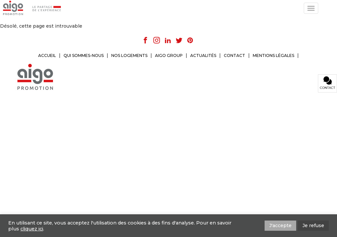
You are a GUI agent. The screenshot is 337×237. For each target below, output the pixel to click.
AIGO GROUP (169, 55)
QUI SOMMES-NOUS (84, 55)
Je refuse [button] (313, 225)
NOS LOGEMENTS (129, 55)
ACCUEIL (47, 55)
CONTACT (234, 55)
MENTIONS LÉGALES (273, 55)
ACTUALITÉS (203, 55)
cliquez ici (31, 229)
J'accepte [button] (280, 225)
